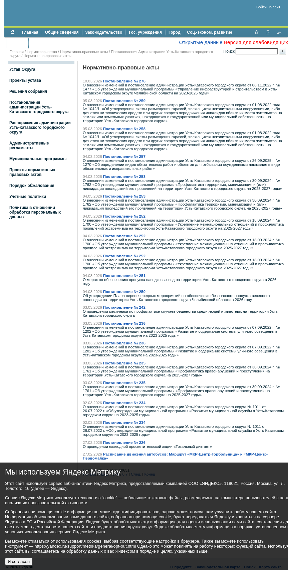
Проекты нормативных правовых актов (32, 172)
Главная (30, 32)
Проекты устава (25, 80)
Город (175, 32)
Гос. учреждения (145, 32)
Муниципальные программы (37, 159)
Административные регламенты (29, 145)
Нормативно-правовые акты (84, 52)
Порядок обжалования (31, 185)
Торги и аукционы (49, 43)
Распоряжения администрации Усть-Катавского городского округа (40, 127)
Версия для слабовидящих (256, 42)
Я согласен (19, 561)
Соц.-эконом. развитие (209, 32)
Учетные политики (27, 196)
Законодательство (103, 32)
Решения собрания (28, 91)
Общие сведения (62, 32)
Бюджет (17, 43)
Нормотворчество (42, 52)
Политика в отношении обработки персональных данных (35, 212)
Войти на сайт (268, 7)
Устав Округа (22, 69)
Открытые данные (200, 42)
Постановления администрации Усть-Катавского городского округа (38, 107)
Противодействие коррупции (103, 43)
